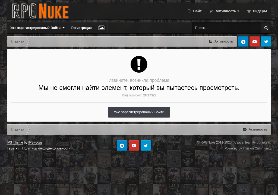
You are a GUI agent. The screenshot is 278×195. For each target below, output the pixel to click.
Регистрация (81, 28)
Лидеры (259, 11)
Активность (227, 11)
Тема (12, 148)
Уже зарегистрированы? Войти (37, 28)
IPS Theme (15, 142)
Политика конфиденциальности (46, 148)
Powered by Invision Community (248, 148)
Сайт (197, 11)
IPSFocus (35, 142)
